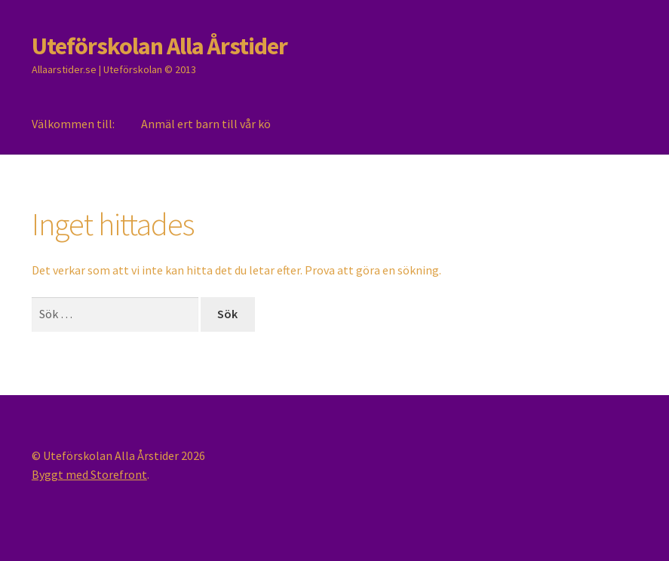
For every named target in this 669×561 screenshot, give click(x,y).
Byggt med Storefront (89, 474)
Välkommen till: (73, 123)
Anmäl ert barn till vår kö (206, 123)
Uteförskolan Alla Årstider (159, 46)
